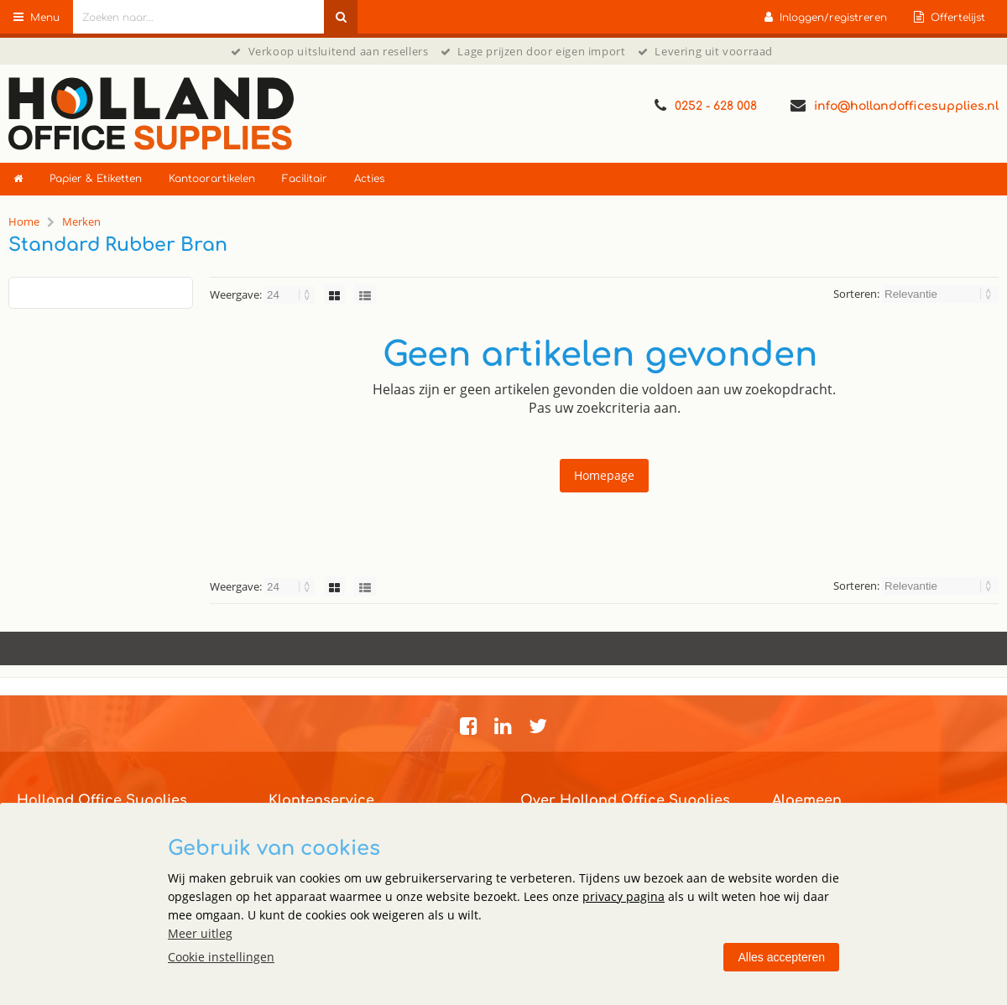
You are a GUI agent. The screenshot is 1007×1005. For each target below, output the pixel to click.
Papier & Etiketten (96, 179)
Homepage (604, 475)
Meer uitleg (200, 933)
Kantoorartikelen (212, 179)
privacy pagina (623, 896)
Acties (369, 179)
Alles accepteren (781, 957)
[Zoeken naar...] (340, 17)
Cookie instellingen (221, 957)
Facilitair (304, 179)
